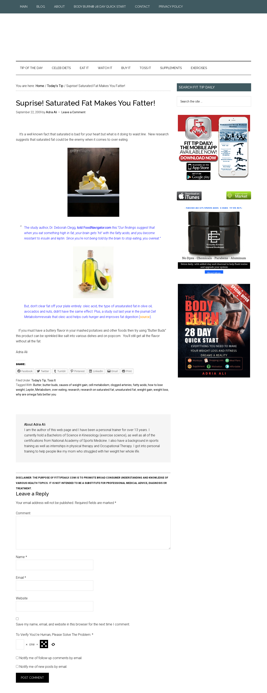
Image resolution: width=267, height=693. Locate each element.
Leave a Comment (73, 112)
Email (21, 578)
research (73, 389)
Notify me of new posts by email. (43, 667)
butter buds (50, 385)
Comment (23, 513)
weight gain (144, 389)
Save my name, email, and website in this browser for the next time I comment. (73, 624)
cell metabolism (99, 385)
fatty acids (140, 385)
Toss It (51, 380)
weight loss (161, 389)
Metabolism (43, 389)
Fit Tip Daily (133, 34)
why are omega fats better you (36, 394)
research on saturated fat (97, 389)
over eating (59, 389)
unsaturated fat (125, 389)
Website (22, 598)
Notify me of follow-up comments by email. (50, 658)
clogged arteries (121, 385)
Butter (37, 385)
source (145, 317)
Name (21, 557)
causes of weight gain (73, 385)
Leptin (30, 389)
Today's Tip (38, 380)
